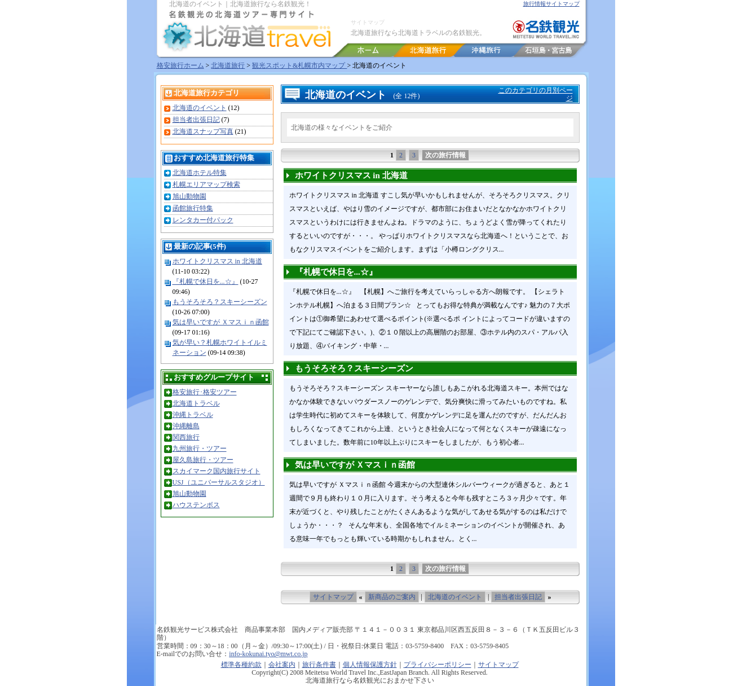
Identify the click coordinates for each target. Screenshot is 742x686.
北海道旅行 (228, 65)
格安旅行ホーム (180, 65)
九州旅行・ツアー (200, 448)
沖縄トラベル (193, 415)
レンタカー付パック (203, 220)
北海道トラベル (196, 403)
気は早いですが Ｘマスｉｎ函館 (221, 322)
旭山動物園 (189, 196)
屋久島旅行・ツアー (203, 460)
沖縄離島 (186, 426)
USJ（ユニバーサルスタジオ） (219, 482)
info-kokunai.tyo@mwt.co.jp (268, 654)
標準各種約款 (241, 665)
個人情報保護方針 (370, 665)
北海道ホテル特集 (200, 173)
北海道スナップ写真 (203, 131)
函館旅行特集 (193, 208)
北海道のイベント (200, 108)
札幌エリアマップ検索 (206, 184)
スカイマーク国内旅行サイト (216, 471)
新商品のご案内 (392, 597)
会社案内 (281, 665)
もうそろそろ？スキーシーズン (220, 302)
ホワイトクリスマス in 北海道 (217, 261)
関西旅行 (186, 437)
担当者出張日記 (196, 120)
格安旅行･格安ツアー (205, 392)
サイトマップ (368, 22)
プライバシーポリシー (437, 665)
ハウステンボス (196, 505)
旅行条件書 (319, 665)
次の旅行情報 (445, 155)
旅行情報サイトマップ (551, 4)
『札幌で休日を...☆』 (205, 281)
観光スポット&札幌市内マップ (299, 65)
